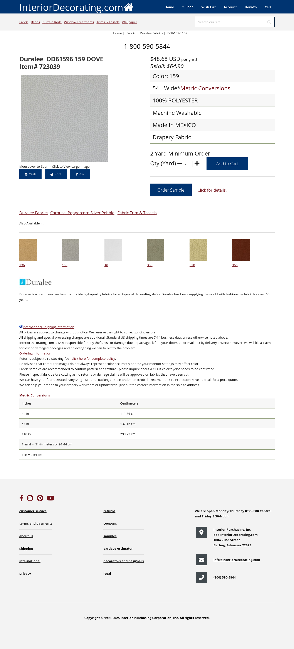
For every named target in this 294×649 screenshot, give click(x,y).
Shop (189, 7)
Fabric (23, 22)
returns (109, 511)
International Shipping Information (46, 327)
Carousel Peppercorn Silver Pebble (82, 212)
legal (107, 573)
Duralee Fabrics (33, 212)
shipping (26, 548)
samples (109, 536)
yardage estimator (118, 548)
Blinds (35, 22)
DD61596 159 (177, 33)
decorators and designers (123, 561)
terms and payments (35, 523)
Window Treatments (79, 22)
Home (169, 7)
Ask (81, 174)
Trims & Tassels (107, 22)
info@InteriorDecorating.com (236, 559)
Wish (32, 174)
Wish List (209, 7)
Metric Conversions (205, 88)
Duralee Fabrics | (153, 33)
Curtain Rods (52, 22)
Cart (268, 7)
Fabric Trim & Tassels (137, 212)
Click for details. (212, 190)
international (29, 561)
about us (26, 536)
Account (230, 7)
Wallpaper (129, 22)
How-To (251, 7)
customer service (33, 511)
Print (58, 174)
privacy (25, 573)
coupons (110, 523)
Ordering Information (35, 353)
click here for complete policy (93, 358)
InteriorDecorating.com (76, 7)
